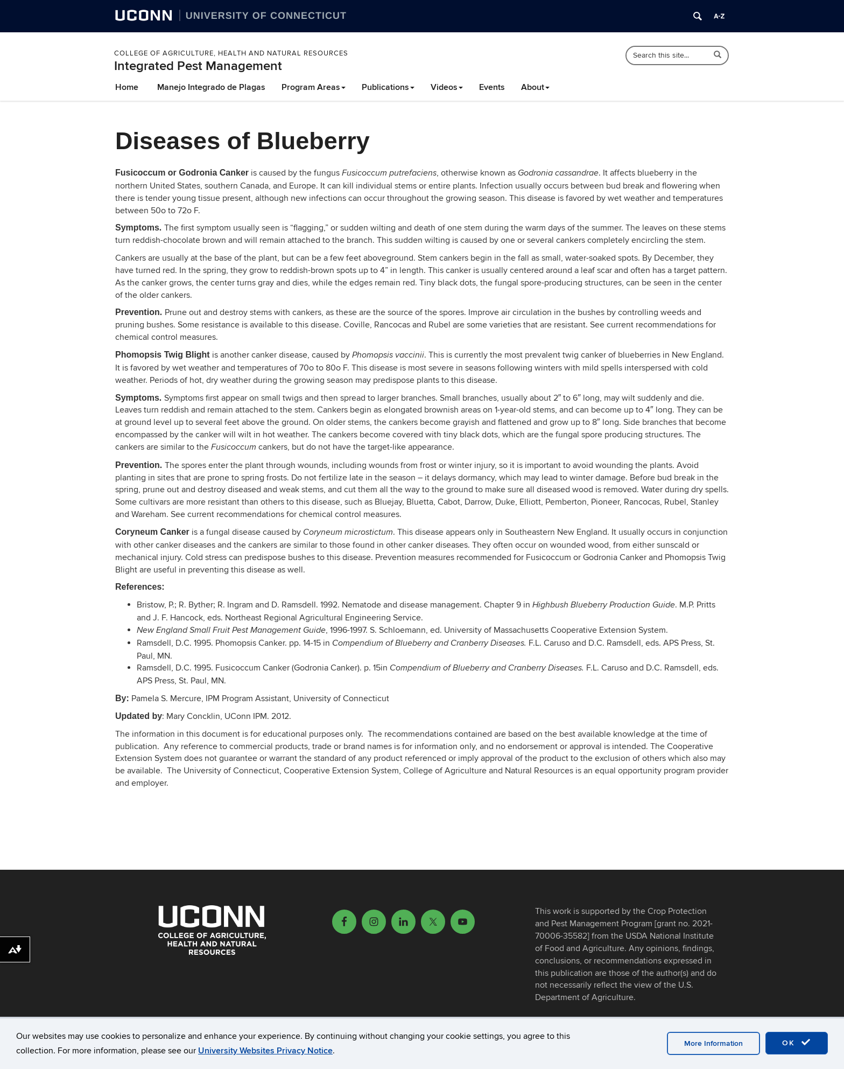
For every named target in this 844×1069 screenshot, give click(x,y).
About (535, 87)
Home (126, 87)
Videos (447, 87)
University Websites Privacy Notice (265, 1050)
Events (492, 87)
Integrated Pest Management (198, 66)
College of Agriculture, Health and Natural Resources (231, 53)
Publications (388, 87)
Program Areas (314, 87)
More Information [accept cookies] (713, 1043)
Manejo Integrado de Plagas (211, 87)
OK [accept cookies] (796, 1042)
